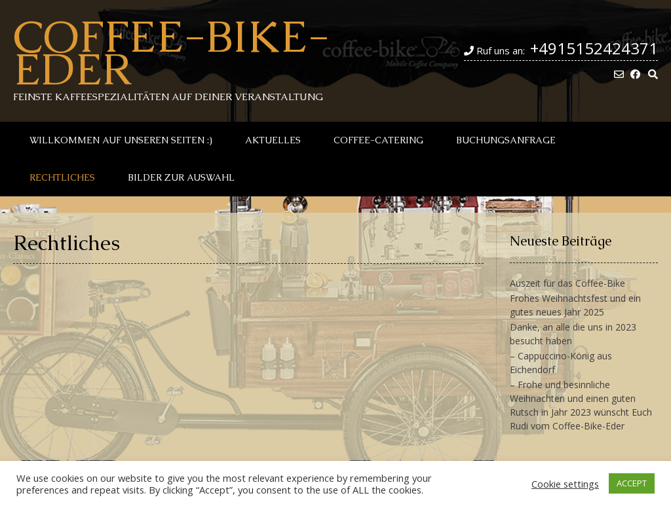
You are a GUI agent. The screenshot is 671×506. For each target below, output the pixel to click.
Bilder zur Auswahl (181, 177)
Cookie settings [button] (565, 484)
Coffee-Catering (378, 140)
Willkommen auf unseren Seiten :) (120, 140)
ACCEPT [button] (632, 483)
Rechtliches (62, 177)
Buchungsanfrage (506, 140)
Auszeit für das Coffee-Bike (567, 283)
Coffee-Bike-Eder (171, 52)
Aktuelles (273, 140)
